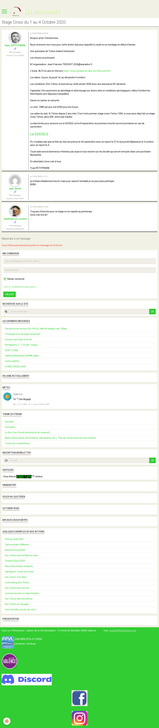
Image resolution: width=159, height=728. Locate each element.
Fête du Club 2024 (14, 539)
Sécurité (9, 421)
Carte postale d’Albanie (17, 544)
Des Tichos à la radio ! (16, 577)
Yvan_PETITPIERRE (15, 45)
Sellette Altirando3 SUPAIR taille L (22, 355)
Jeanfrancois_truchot (15, 219)
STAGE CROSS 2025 (15, 366)
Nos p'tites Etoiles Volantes (19, 566)
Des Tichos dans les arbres (18, 598)
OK (152, 311)
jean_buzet (15, 188)
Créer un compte (10, 287)
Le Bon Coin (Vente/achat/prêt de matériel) (27, 432)
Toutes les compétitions (17, 443)
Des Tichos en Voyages (17, 604)
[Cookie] (7, 721)
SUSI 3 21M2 (11, 350)
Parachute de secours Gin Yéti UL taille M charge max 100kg (36, 328)
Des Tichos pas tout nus (17, 588)
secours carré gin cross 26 (18, 339)
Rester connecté (13, 279)
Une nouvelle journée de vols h (20, 609)
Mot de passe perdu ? (28, 287)
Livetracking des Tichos (17, 582)
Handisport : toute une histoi (19, 571)
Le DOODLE (39, 134)
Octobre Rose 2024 (15, 560)
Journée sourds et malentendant (22, 593)
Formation (10, 427)
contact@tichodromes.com (122, 630)
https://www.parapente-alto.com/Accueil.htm (86, 71)
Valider (9, 294)
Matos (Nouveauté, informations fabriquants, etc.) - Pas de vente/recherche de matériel (50, 438)
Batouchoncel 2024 (15, 550)
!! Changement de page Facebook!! (22, 334)
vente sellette (12, 361)
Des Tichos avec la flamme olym (21, 555)
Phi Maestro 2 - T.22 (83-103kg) (21, 345)
